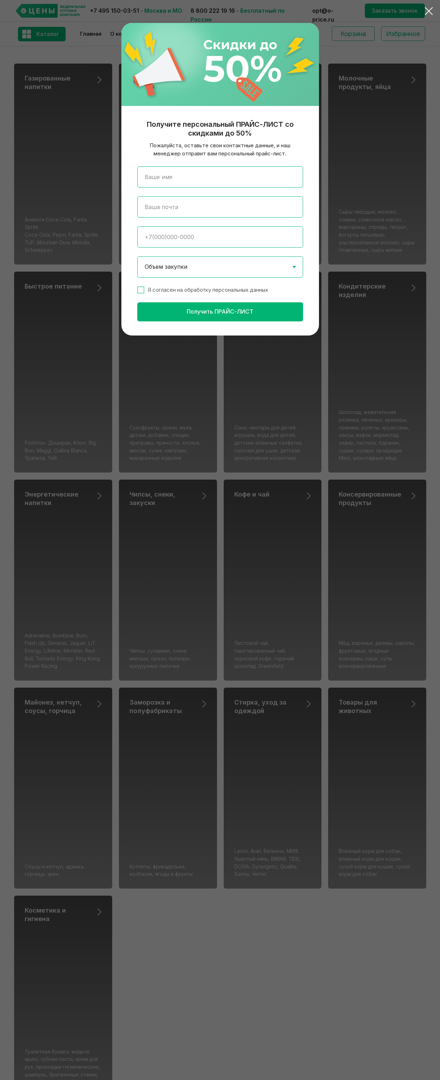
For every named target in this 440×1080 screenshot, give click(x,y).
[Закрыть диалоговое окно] (428, 11)
